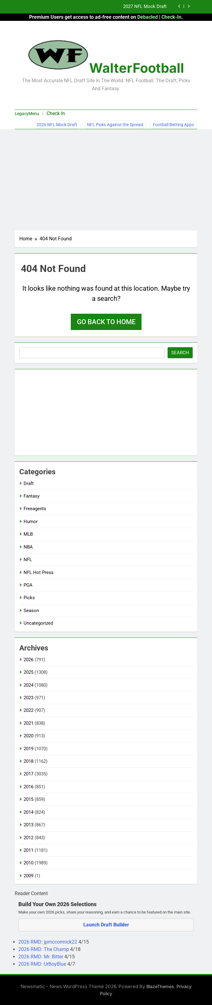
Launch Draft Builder (106, 925)
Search (180, 352)
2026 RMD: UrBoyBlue (42, 964)
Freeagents (35, 508)
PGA (28, 585)
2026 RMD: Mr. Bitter (41, 957)
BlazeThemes (160, 986)
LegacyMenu (27, 113)
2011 (28, 850)
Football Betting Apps (173, 124)
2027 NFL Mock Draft (145, 6)
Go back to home (106, 322)
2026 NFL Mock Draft (56, 124)
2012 (28, 837)
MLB (28, 534)
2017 (28, 774)
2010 (28, 863)
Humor (31, 521)
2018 (28, 761)
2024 (28, 685)
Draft (29, 483)
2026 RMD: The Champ (44, 949)
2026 (28, 659)
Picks (29, 597)
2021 (28, 723)
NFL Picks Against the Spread (115, 124)
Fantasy (32, 496)
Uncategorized (38, 623)
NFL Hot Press (39, 572)
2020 (28, 736)
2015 (28, 799)
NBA (28, 547)
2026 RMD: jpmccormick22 (48, 942)
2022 (28, 710)
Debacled (147, 17)
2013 (28, 825)
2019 (28, 748)
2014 (28, 812)
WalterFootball (136, 68)
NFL (28, 559)
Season (31, 610)
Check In (56, 113)
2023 (28, 697)
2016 (28, 787)
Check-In (171, 17)
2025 (28, 672)
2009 (28, 876)
